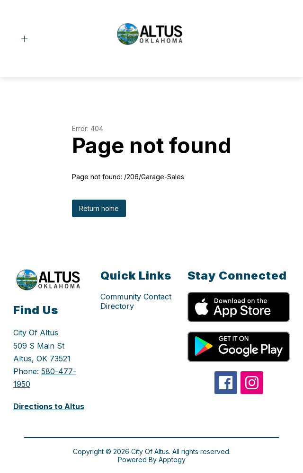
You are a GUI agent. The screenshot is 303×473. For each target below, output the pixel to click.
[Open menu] (24, 39)
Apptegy (172, 459)
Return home (99, 208)
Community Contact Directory (135, 301)
